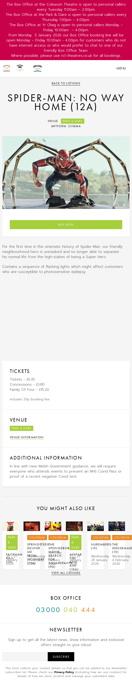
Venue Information (27, 437)
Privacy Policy (64, 672)
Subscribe (61, 657)
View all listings (66, 573)
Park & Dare (73, 121)
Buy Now (66, 225)
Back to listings (66, 83)
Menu (121, 68)
